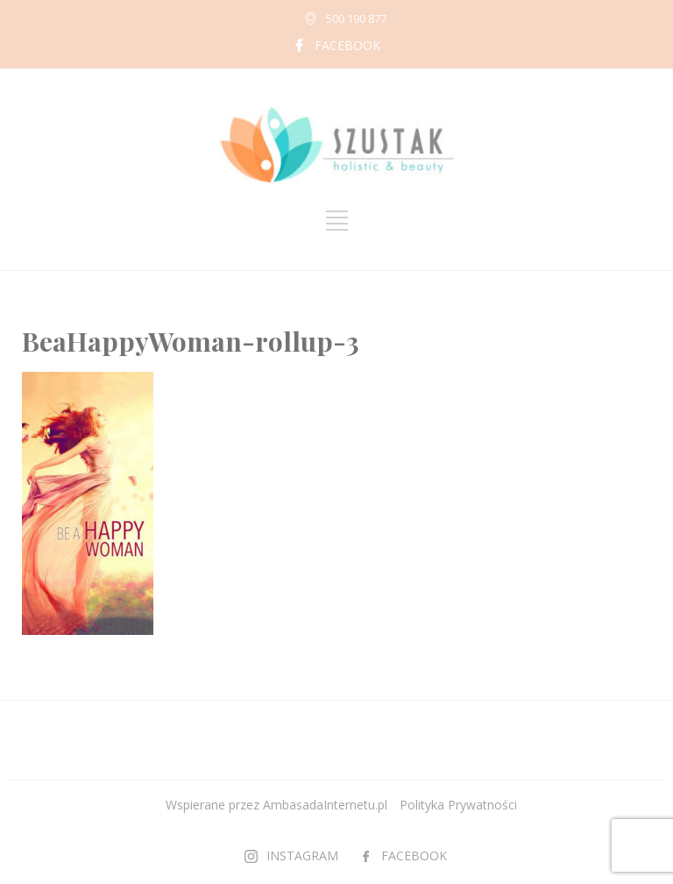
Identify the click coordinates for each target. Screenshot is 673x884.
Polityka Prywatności (458, 804)
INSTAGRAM (302, 855)
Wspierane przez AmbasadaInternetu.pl (276, 804)
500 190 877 (356, 18)
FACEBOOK (347, 45)
